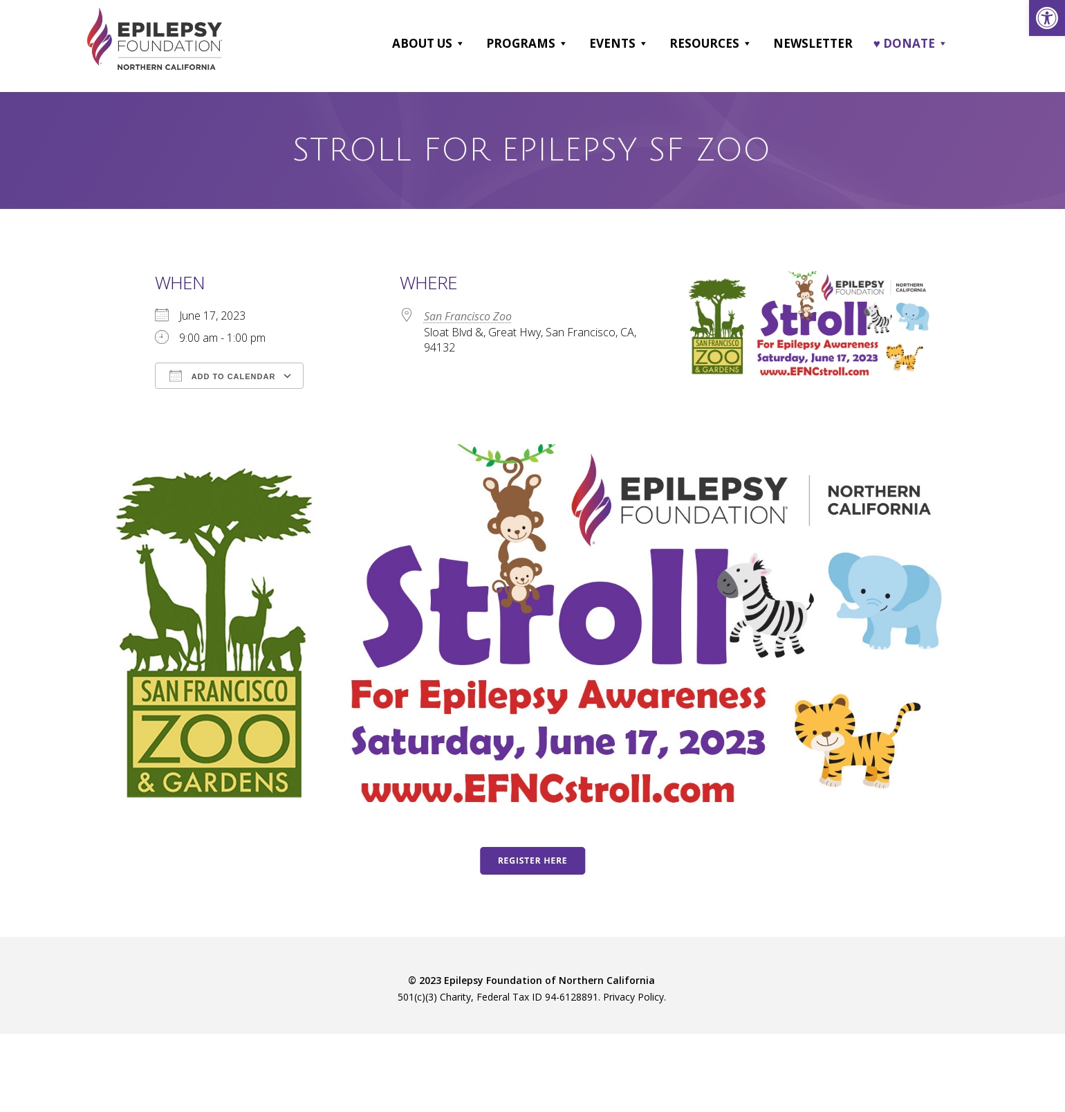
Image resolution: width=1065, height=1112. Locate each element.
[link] (1047, 18)
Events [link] (619, 43)
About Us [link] (428, 43)
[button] (459, 43)
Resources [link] (710, 43)
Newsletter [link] (813, 43)
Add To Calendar (222, 376)
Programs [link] (527, 43)
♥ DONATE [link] (910, 43)
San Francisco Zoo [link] (468, 316)
